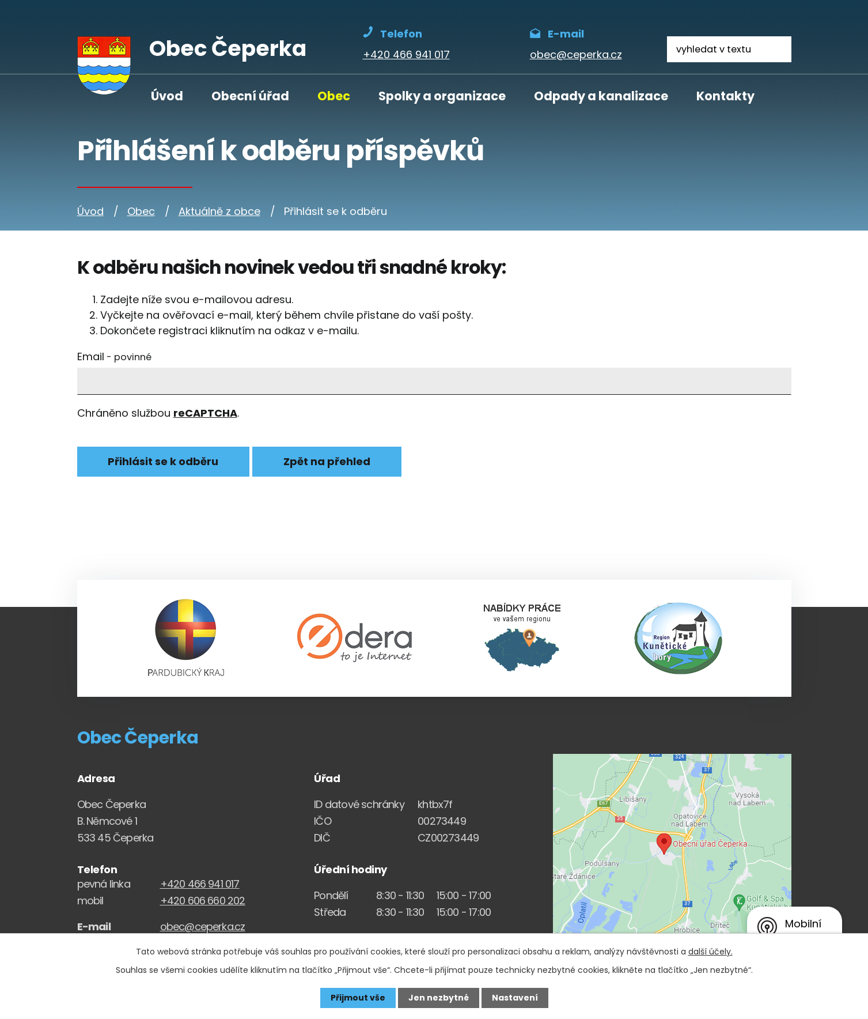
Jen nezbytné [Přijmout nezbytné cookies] (438, 997)
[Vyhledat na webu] (778, 49)
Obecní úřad (250, 96)
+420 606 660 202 (202, 900)
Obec (333, 96)
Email (114, 356)
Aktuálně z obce (219, 211)
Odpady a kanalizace (601, 96)
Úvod (167, 96)
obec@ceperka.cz (202, 926)
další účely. (710, 951)
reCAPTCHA (205, 413)
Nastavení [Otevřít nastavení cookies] (515, 997)
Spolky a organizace (442, 96)
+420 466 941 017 (200, 884)
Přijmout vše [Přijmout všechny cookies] (358, 997)
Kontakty (725, 96)
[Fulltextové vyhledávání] (729, 49)
